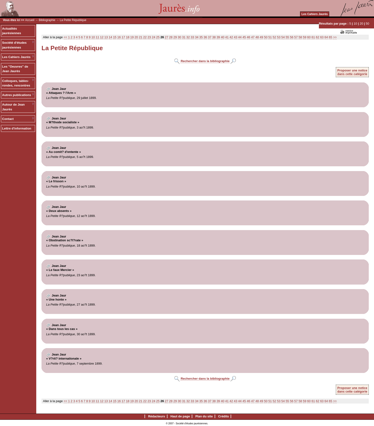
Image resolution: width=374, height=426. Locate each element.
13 (106, 37)
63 (321, 37)
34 (196, 37)
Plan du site (204, 416)
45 (244, 37)
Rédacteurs (156, 416)
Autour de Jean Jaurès (13, 107)
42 (231, 37)
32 (188, 37)
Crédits (223, 416)
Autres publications (16, 95)
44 (239, 37)
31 (183, 37)
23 (149, 37)
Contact (8, 119)
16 (119, 37)
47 (253, 37)
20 (361, 23)
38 (214, 37)
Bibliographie (47, 20)
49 (261, 37)
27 (166, 37)
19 (132, 37)
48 (257, 37)
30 (179, 37)
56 (291, 37)
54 (283, 37)
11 (97, 37)
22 (144, 37)
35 (201, 37)
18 (127, 37)
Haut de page (180, 416)
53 (278, 37)
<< (65, 37)
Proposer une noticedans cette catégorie (352, 72)
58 (300, 37)
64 (326, 37)
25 (158, 37)
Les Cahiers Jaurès (314, 14)
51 (270, 37)
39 (218, 37)
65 (330, 37)
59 (304, 37)
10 (355, 23)
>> (335, 37)
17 (123, 37)
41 (227, 37)
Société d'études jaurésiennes (14, 45)
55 (287, 37)
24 (153, 37)
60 (309, 37)
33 (192, 37)
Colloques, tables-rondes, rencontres (16, 83)
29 (175, 37)
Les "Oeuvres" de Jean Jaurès (15, 69)
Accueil (29, 20)
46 (248, 37)
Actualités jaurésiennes (11, 31)
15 (114, 37)
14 (110, 37)
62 (317, 37)
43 (235, 37)
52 (274, 37)
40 (222, 37)
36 (205, 37)
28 (170, 37)
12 (101, 37)
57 (296, 37)
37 (209, 37)
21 (140, 37)
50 (367, 23)
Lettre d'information (16, 128)
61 (313, 37)
